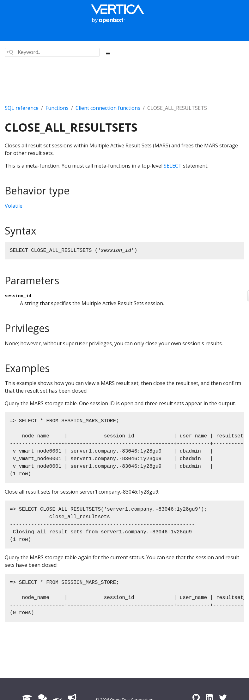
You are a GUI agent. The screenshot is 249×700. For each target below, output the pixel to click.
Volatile (13, 205)
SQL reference (22, 107)
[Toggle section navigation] (108, 53)
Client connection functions (108, 107)
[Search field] (52, 52)
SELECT (173, 165)
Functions (57, 107)
